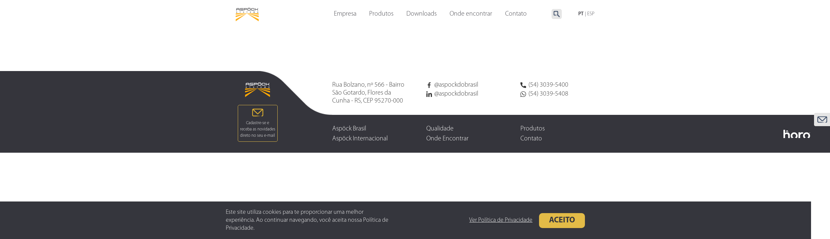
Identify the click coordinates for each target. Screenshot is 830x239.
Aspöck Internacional (360, 138)
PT (581, 14)
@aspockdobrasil (452, 85)
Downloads (421, 14)
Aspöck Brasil (349, 128)
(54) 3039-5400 (544, 85)
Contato (531, 138)
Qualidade (440, 128)
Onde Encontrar (447, 138)
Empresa (345, 14)
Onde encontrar (471, 14)
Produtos (381, 14)
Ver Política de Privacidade (485, 220)
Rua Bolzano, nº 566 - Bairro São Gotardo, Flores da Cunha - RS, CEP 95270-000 (368, 93)
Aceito (547, 220)
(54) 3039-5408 (544, 94)
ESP (591, 14)
